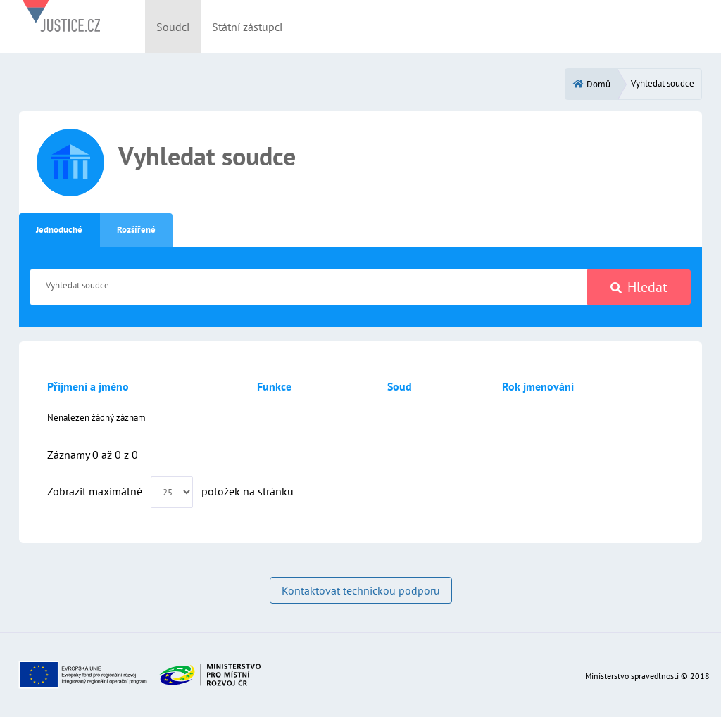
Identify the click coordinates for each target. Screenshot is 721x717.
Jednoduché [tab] (59, 230)
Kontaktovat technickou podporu (361, 590)
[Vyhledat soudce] (309, 287)
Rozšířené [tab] (136, 230)
